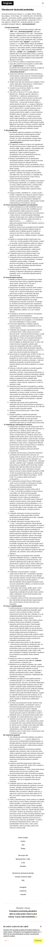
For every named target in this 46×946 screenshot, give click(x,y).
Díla (23, 845)
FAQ (23, 880)
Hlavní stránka (23, 837)
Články (23, 848)
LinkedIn (23, 894)
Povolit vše (38, 940)
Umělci (23, 841)
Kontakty (23, 866)
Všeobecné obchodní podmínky (23, 873)
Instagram (23, 887)
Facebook (23, 891)
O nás (23, 862)
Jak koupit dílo (23, 855)
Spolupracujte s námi (23, 859)
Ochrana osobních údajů (23, 877)
